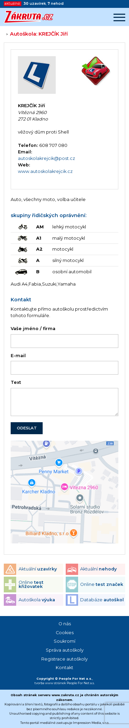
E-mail (18, 355)
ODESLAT (27, 428)
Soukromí (64, 641)
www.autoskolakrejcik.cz (45, 171)
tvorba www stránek (50, 683)
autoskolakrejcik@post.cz (46, 158)
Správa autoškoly (65, 650)
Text (16, 382)
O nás (64, 623)
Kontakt (64, 667)
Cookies (65, 632)
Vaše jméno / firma (33, 328)
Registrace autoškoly (64, 659)
